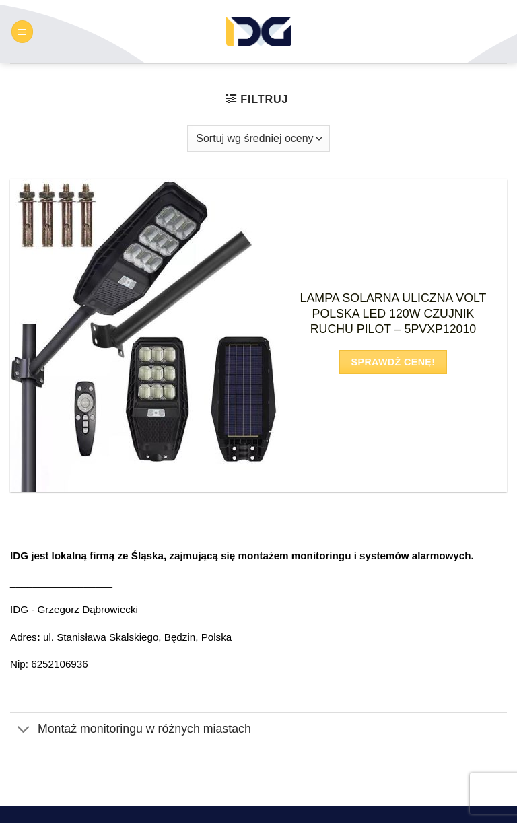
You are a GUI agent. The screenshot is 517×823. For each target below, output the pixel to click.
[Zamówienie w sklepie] (258, 138)
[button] (22, 31)
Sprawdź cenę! (393, 362)
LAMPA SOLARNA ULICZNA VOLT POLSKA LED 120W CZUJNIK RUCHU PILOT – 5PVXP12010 (393, 313)
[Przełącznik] (23, 730)
